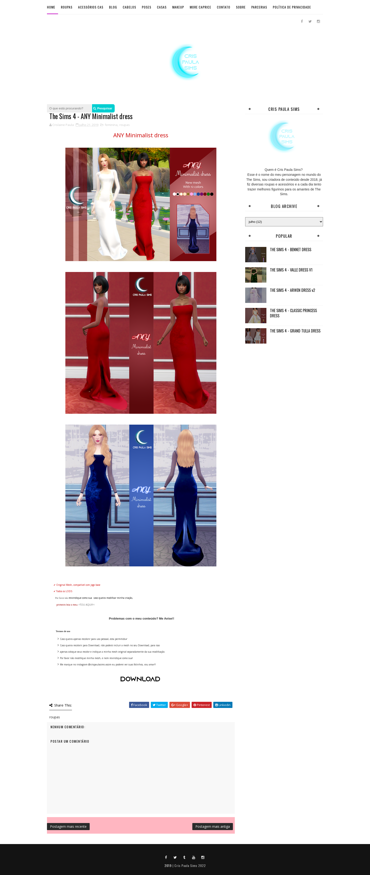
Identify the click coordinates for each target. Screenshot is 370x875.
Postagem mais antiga (212, 826)
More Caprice (200, 6)
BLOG (113, 6)
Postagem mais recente (68, 826)
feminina (111, 125)
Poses (146, 6)
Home (51, 6)
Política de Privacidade (292, 6)
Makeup (178, 6)
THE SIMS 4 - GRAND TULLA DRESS (295, 331)
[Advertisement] (284, 380)
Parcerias (259, 6)
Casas (162, 6)
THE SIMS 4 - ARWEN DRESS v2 (292, 290)
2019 (168, 865)
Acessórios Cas (90, 6)
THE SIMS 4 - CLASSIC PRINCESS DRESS (293, 313)
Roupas (66, 6)
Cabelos (129, 6)
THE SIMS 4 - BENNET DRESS (290, 249)
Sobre (241, 6)
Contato (223, 6)
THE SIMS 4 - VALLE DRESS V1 (291, 270)
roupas (124, 125)
